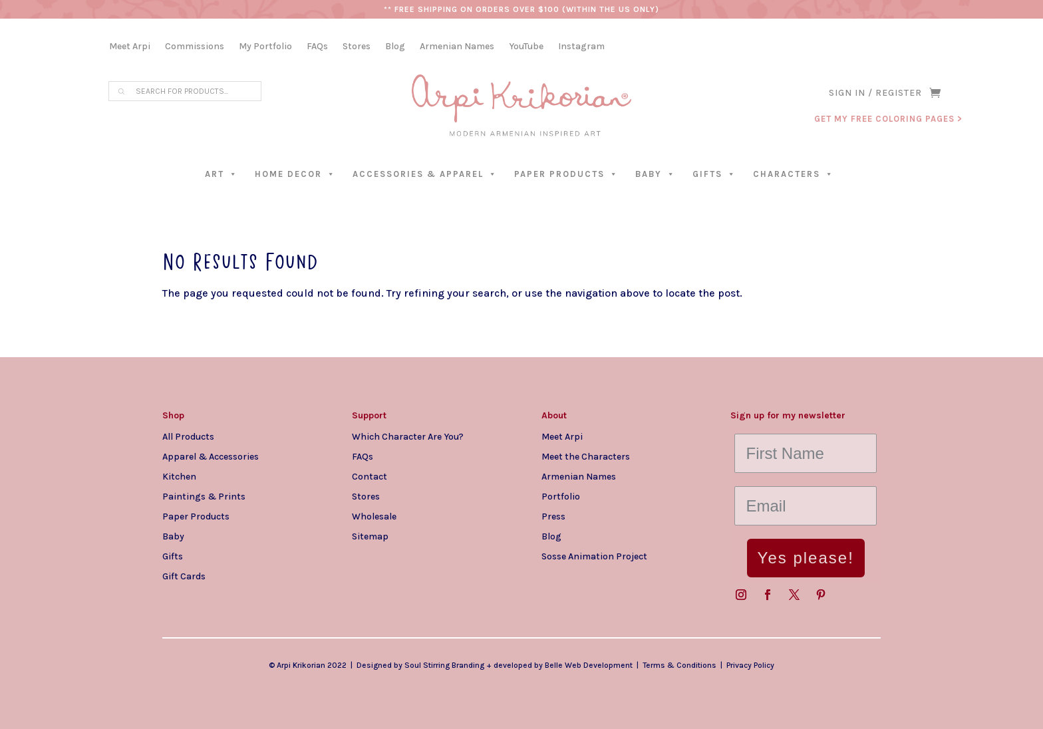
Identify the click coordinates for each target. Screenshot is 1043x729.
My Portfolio (265, 47)
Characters (793, 174)
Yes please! (806, 558)
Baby (655, 174)
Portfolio (560, 496)
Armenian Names (457, 47)
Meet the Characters (585, 456)
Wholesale (374, 516)
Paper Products (566, 174)
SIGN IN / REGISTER (875, 93)
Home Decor (295, 174)
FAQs (317, 47)
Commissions (194, 47)
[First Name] (805, 453)
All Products (188, 436)
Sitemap (370, 536)
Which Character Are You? (408, 436)
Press (553, 516)
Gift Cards (184, 576)
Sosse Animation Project (594, 556)
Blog (395, 47)
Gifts (714, 174)
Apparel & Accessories (210, 456)
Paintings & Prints (203, 496)
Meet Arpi (129, 47)
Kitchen (179, 476)
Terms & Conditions (679, 665)
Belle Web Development (589, 665)
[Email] (805, 505)
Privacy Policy (750, 665)
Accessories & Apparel (425, 174)
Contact (369, 476)
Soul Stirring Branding (444, 665)
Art (221, 174)
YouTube (526, 47)
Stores (357, 47)
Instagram (581, 47)
